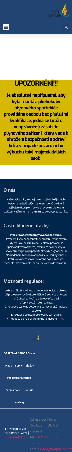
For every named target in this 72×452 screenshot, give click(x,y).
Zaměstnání (13, 390)
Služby (29, 365)
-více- (61, 318)
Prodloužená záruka (19, 377)
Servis (19, 365)
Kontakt (28, 390)
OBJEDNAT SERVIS (15, 353)
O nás (8, 365)
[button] (6, 27)
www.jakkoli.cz (17, 437)
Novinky (19, 402)
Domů (31, 353)
